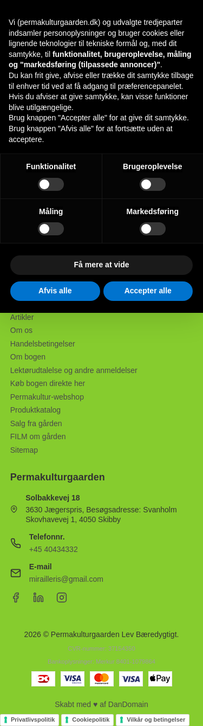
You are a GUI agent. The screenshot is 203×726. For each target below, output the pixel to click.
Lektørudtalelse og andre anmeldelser (73, 370)
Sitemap (24, 450)
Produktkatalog (35, 410)
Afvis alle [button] (54, 290)
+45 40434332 (53, 549)
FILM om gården (38, 436)
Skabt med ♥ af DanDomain (101, 704)
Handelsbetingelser (42, 343)
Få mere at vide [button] (101, 264)
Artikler (22, 317)
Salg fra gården (36, 423)
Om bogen (27, 356)
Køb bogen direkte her (48, 383)
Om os (21, 330)
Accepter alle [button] (148, 290)
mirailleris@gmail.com (66, 579)
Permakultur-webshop (47, 397)
